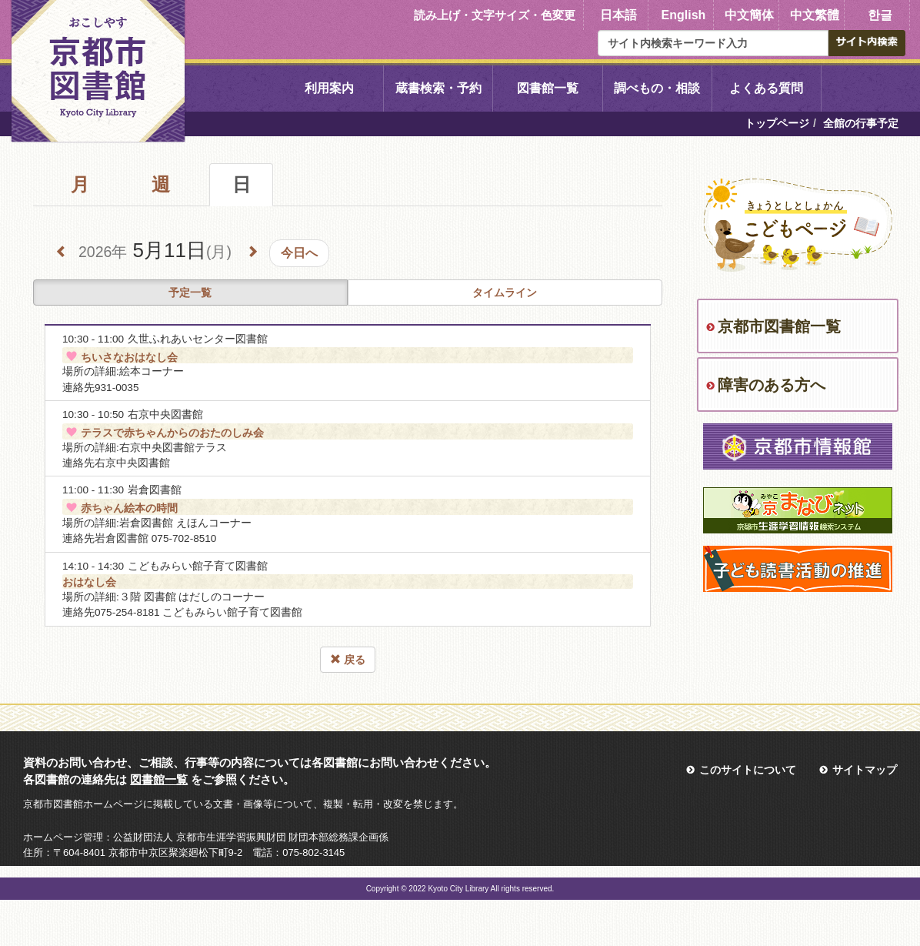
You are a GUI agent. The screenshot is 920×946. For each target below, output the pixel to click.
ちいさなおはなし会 (120, 357)
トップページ (777, 123)
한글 (880, 15)
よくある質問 (766, 88)
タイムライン (504, 292)
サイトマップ (864, 770)
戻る (347, 660)
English (684, 15)
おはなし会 (89, 582)
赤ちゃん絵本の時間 (120, 508)
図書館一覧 (547, 88)
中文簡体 (749, 15)
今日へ (299, 252)
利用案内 (329, 88)
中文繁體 (814, 15)
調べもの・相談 (657, 88)
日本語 (618, 15)
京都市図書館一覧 (779, 326)
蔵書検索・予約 (438, 88)
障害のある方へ (771, 384)
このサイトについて (747, 770)
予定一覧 (190, 292)
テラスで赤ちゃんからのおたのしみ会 (163, 432)
